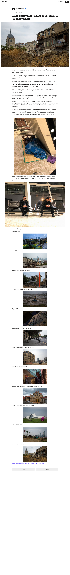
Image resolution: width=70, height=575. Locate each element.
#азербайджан (23, 463)
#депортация (31, 463)
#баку (13, 463)
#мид (17, 463)
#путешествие (40, 463)
